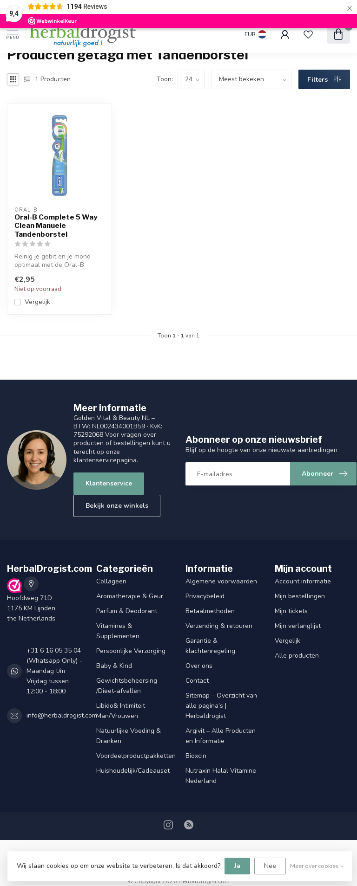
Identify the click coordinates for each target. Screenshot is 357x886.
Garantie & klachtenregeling (210, 645)
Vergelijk (37, 301)
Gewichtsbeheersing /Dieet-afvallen (126, 685)
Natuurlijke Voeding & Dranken (128, 735)
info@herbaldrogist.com (61, 715)
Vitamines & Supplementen (117, 630)
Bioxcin (195, 755)
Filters (324, 79)
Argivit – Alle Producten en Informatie (220, 735)
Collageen (111, 581)
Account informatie (303, 581)
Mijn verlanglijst (298, 625)
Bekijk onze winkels (117, 505)
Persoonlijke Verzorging (130, 651)
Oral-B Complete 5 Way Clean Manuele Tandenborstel (56, 226)
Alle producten (297, 655)
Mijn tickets (291, 611)
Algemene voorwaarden (221, 581)
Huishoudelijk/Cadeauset (133, 770)
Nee (270, 865)
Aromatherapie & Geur (129, 596)
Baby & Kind (114, 665)
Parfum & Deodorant (126, 611)
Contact (197, 680)
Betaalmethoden (210, 611)
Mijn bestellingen (300, 596)
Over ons (198, 665)
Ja (237, 865)
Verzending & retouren (218, 625)
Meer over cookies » (316, 866)
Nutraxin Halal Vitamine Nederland (220, 775)
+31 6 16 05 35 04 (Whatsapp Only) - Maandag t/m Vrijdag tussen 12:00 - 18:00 (54, 671)
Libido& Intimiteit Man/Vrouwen (120, 710)
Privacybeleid (205, 596)
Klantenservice (109, 483)
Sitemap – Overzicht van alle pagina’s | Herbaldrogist (221, 705)
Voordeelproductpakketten (134, 755)
